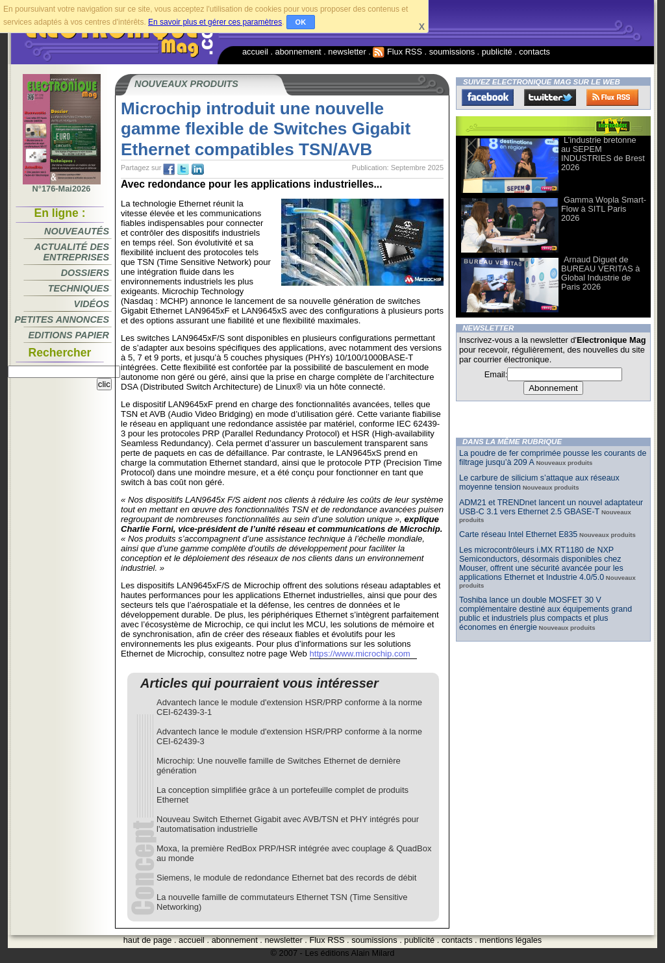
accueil (255, 51)
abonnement (298, 51)
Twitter (550, 97)
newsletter (347, 51)
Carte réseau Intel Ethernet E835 (518, 534)
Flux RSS (397, 51)
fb (168, 169)
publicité (497, 51)
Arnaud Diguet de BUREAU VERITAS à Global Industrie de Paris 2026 (600, 273)
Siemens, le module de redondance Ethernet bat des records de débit (286, 877)
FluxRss (612, 97)
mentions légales (510, 940)
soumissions (452, 51)
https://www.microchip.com (360, 653)
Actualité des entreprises (71, 252)
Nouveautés (76, 231)
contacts (534, 51)
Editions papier (69, 335)
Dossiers (85, 273)
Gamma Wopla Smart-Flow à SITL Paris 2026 (603, 209)
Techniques (78, 288)
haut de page (147, 940)
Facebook (488, 97)
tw (183, 169)
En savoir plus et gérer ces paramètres (215, 22)
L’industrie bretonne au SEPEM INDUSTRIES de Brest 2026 (603, 153)
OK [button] (301, 22)
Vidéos (91, 304)
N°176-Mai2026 (62, 185)
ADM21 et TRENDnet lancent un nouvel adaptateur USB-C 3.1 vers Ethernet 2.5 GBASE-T (551, 507)
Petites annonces (61, 319)
